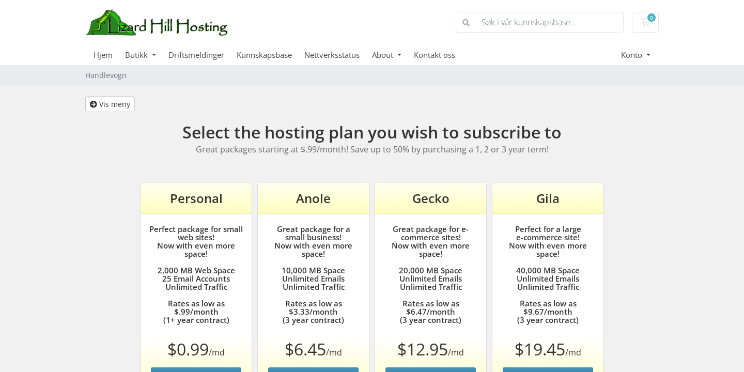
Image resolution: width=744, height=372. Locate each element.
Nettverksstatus (332, 55)
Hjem (103, 55)
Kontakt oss (434, 55)
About (383, 55)
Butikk (137, 55)
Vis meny (110, 104)
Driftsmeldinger (196, 55)
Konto (632, 55)
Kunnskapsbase (264, 55)
